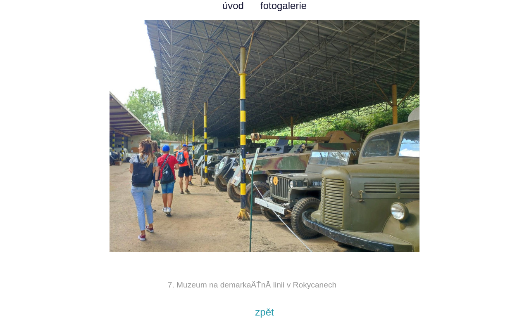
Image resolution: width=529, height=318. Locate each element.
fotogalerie (283, 5)
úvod (233, 5)
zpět (264, 312)
